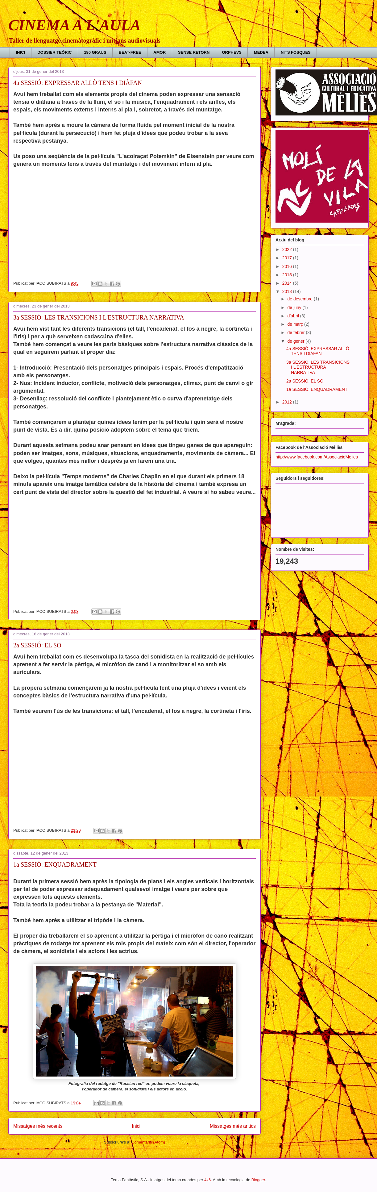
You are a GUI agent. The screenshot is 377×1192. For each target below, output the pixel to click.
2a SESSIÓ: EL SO (37, 645)
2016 (287, 266)
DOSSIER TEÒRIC (54, 52)
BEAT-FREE (130, 52)
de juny (294, 307)
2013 (287, 291)
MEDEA (261, 52)
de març (295, 324)
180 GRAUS (95, 52)
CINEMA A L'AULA (74, 25)
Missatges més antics (233, 1126)
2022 (287, 249)
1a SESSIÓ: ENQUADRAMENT (55, 864)
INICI (20, 52)
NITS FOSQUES (296, 52)
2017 (287, 257)
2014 (287, 283)
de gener (296, 341)
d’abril (293, 315)
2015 (287, 274)
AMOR (159, 52)
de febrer (296, 332)
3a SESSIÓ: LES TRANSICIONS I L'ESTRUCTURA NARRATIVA (98, 317)
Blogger (258, 1179)
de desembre (300, 298)
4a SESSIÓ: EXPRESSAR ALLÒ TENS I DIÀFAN (77, 82)
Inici (136, 1126)
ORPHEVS (232, 52)
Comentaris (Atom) (148, 1142)
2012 (287, 401)
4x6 (207, 1179)
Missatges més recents (37, 1126)
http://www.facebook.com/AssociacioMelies (317, 456)
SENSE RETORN (193, 52)
